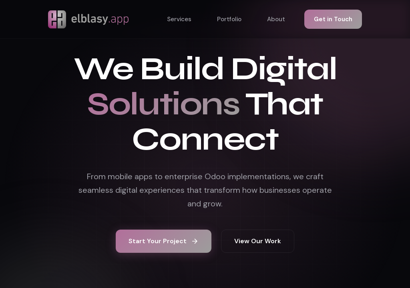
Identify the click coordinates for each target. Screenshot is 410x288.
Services (179, 19)
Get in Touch (333, 19)
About (276, 19)
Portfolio (229, 19)
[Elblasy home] (88, 19)
